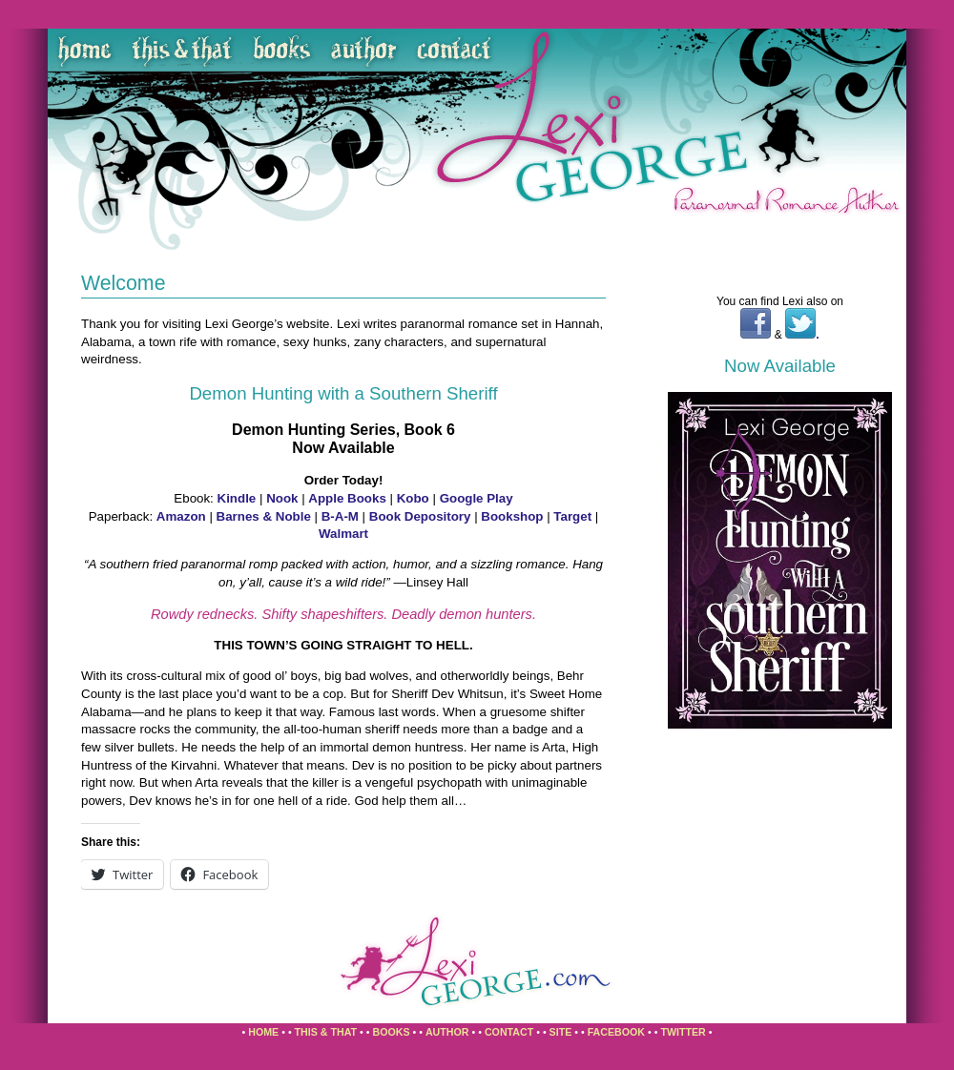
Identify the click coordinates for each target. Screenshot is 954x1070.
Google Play (476, 498)
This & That (326, 1032)
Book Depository (420, 516)
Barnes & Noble (264, 516)
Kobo (413, 498)
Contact (509, 1032)
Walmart (343, 533)
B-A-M (340, 516)
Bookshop (512, 516)
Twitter (682, 1032)
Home (263, 1032)
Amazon (183, 516)
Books (390, 1032)
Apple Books (346, 498)
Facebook (616, 1032)
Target (572, 516)
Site (561, 1032)
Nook (282, 498)
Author (447, 1032)
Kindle (237, 498)
